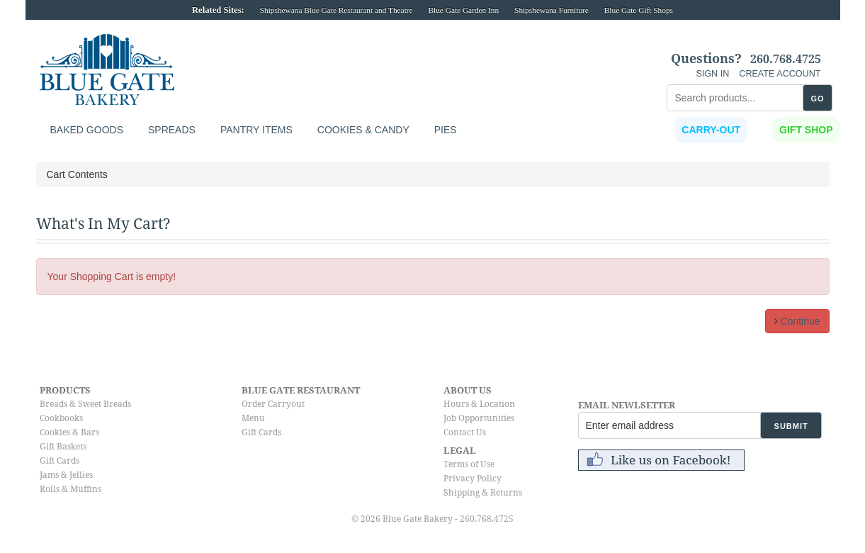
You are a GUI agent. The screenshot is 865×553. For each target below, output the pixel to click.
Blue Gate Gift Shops (638, 10)
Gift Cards (59, 461)
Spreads (172, 129)
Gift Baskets (63, 447)
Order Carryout (273, 404)
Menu (253, 418)
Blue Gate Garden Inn (463, 10)
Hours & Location (479, 404)
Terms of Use (468, 464)
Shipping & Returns (482, 493)
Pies (445, 129)
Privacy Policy (472, 479)
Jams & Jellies (66, 475)
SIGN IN (712, 74)
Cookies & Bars (69, 432)
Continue (797, 321)
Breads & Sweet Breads (85, 404)
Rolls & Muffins (70, 489)
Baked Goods (86, 129)
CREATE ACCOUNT (779, 74)
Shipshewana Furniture (551, 10)
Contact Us (464, 432)
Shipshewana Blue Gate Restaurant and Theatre (336, 10)
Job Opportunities (478, 418)
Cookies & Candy (363, 129)
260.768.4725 (785, 60)
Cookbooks (61, 418)
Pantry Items (256, 129)
